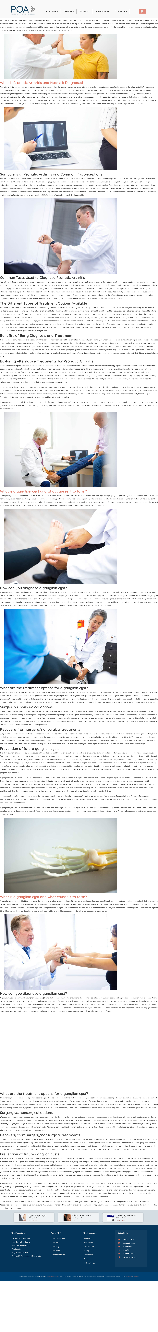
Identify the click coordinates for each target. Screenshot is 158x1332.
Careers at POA (58, 1255)
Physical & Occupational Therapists (26, 1256)
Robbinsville (89, 1246)
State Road (88, 1242)
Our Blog (55, 1246)
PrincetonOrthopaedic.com (53, 1276)
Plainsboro (88, 1255)
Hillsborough (89, 1263)
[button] (53, 11)
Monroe (87, 1259)
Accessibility (136, 1276)
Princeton (88, 1238)
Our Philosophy (58, 1238)
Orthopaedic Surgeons (21, 1238)
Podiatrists (16, 1249)
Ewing (86, 1251)
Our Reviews (57, 1251)
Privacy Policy (129, 1276)
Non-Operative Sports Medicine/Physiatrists (21, 1244)
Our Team (56, 1242)
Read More (32, 1220)
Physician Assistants (20, 1252)
